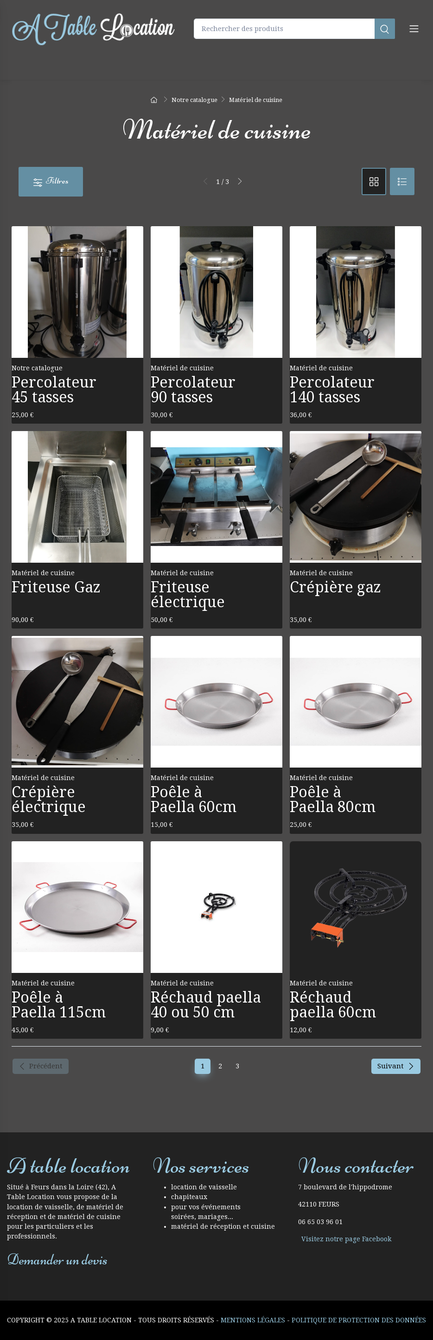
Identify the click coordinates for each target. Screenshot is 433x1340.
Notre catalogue (37, 368)
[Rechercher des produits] (294, 29)
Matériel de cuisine (182, 368)
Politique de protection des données (359, 1320)
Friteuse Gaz (56, 587)
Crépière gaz (335, 587)
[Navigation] (414, 28)
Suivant (395, 1066)
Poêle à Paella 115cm (59, 1005)
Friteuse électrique (188, 594)
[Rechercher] (385, 29)
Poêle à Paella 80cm (333, 799)
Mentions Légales (253, 1320)
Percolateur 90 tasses (193, 390)
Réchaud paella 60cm (333, 1005)
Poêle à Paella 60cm (193, 799)
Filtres (50, 181)
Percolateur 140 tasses (332, 390)
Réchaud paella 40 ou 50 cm (206, 1005)
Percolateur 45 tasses (54, 390)
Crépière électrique (49, 799)
